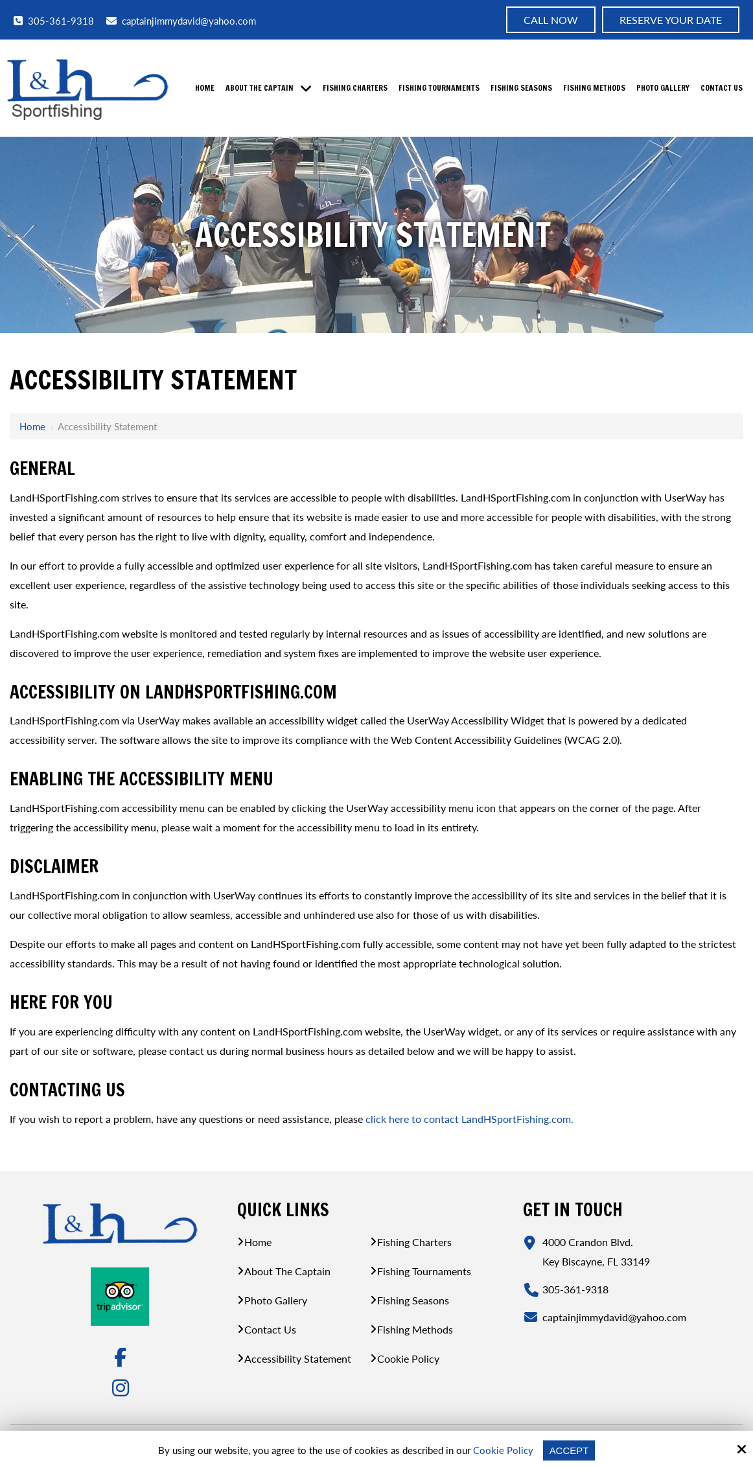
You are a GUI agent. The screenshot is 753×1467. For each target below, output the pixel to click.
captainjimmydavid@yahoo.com (181, 21)
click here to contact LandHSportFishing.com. (469, 1119)
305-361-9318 (54, 20)
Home (32, 426)
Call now (551, 20)
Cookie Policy (503, 1450)
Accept (569, 1450)
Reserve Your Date (671, 20)
